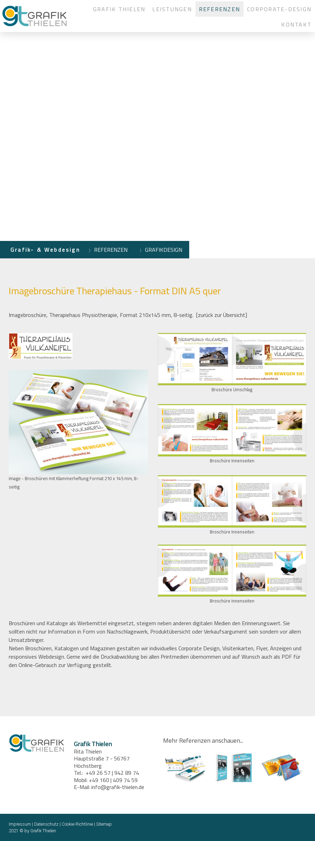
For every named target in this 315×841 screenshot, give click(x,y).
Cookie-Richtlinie (77, 824)
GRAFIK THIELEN (119, 9)
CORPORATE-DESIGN (279, 9)
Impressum (20, 824)
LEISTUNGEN (172, 9)
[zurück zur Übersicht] (221, 315)
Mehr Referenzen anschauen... (203, 740)
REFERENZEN (219, 9)
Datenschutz (46, 824)
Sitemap (104, 824)
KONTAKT (296, 24)
